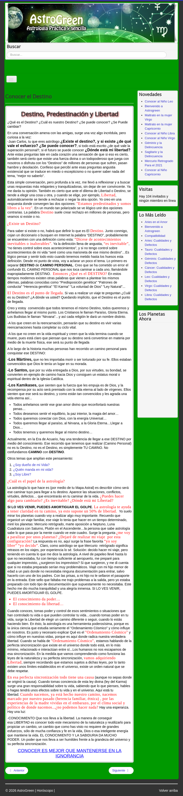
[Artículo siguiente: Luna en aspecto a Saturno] (121, 770)
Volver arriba (168, 790)
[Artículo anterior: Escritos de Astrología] (16, 770)
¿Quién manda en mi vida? (33, 470)
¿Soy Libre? (22, 474)
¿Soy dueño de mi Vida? (31, 465)
